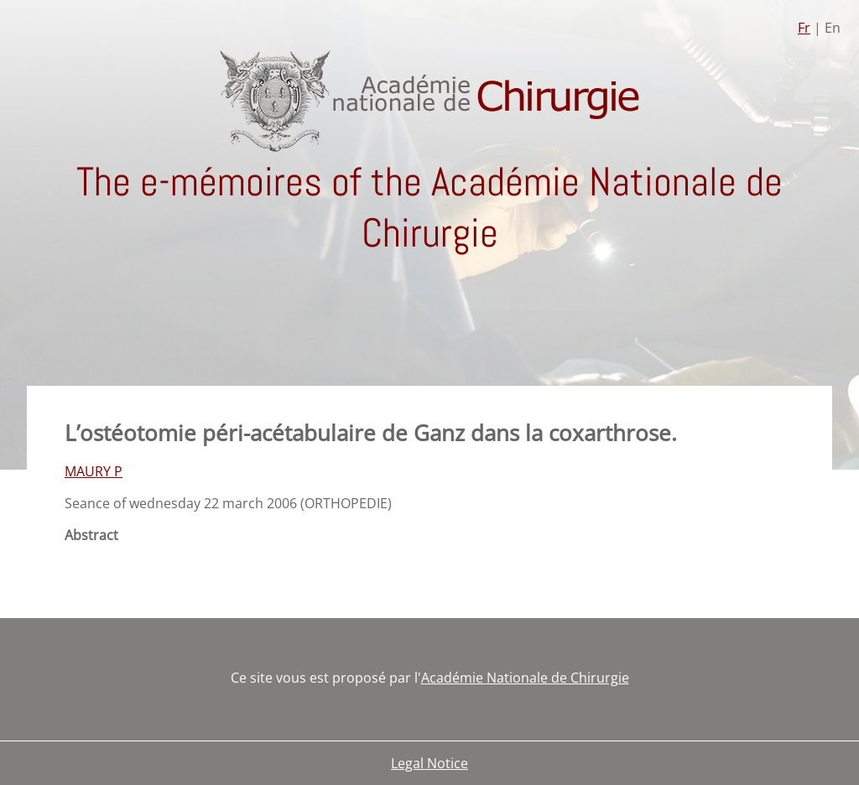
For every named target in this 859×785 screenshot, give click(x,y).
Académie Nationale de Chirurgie (525, 677)
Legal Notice (429, 763)
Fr (804, 27)
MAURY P (93, 471)
